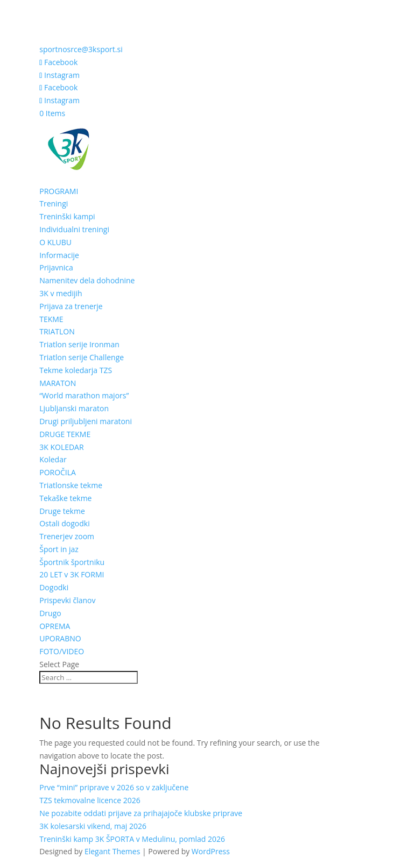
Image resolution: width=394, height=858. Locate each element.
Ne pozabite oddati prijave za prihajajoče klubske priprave (140, 813)
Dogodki (53, 587)
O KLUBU (55, 242)
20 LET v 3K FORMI (71, 574)
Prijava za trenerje (71, 306)
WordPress (211, 851)
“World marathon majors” (84, 395)
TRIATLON (57, 331)
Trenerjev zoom (66, 536)
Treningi (53, 203)
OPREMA (54, 626)
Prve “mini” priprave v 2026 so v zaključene (113, 787)
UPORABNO (60, 638)
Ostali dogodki (64, 523)
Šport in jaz (59, 549)
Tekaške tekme (65, 498)
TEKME (51, 319)
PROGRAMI (58, 191)
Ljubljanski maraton (74, 408)
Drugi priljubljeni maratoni (85, 421)
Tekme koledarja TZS (75, 370)
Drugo (50, 613)
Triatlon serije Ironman (79, 344)
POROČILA (57, 472)
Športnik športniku (71, 562)
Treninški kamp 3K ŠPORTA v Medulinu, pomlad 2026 (132, 839)
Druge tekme (62, 511)
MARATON (57, 383)
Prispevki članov (67, 600)
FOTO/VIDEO (61, 651)
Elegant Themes (112, 851)
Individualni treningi (74, 229)
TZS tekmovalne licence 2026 (89, 800)
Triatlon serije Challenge (81, 357)
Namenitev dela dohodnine (87, 280)
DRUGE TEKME (64, 434)
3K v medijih (60, 293)
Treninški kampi (67, 216)
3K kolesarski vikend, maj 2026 (92, 826)
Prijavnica (56, 267)
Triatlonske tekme (70, 485)
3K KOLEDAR (61, 447)
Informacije (59, 255)
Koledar (52, 459)
